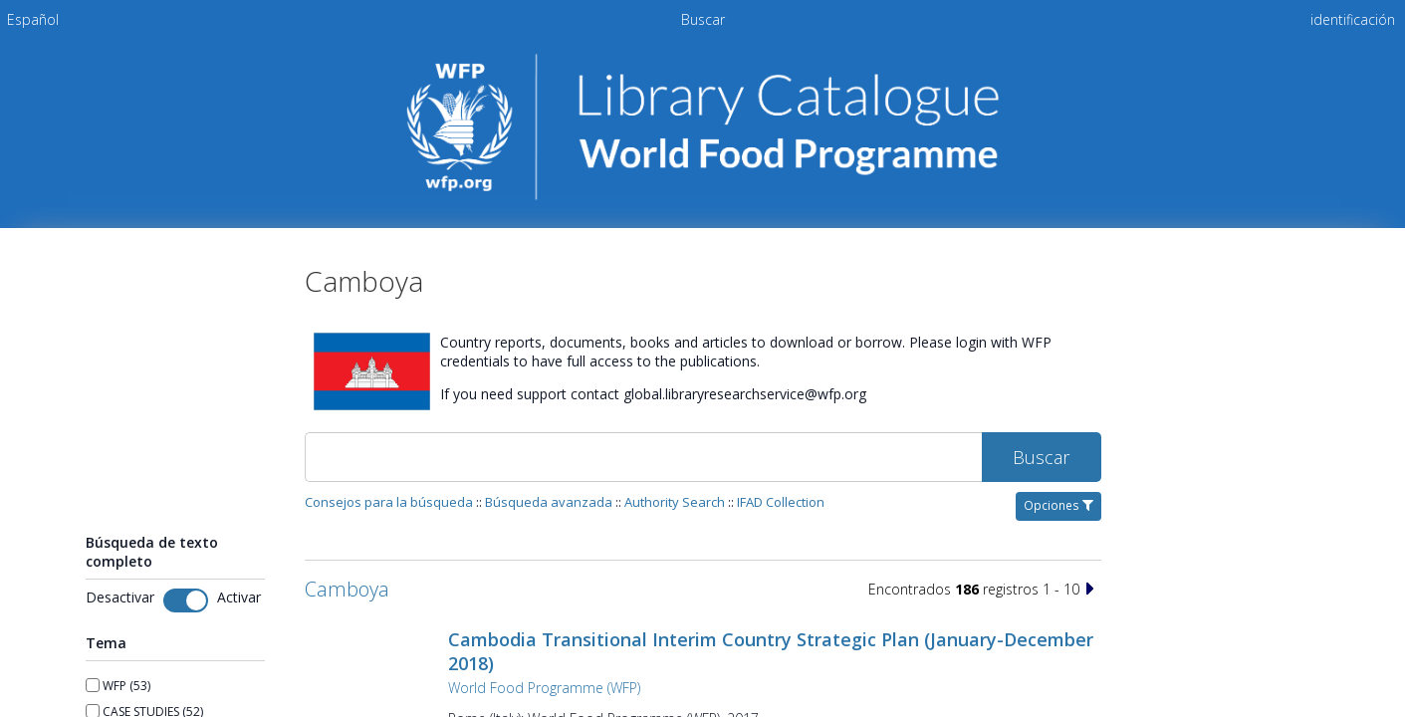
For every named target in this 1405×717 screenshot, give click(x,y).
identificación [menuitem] (1352, 19)
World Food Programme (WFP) (544, 687)
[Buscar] (643, 457)
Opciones (1058, 505)
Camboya (347, 589)
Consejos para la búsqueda (389, 502)
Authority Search (674, 502)
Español (33, 19)
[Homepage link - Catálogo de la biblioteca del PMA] (702, 195)
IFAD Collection (780, 502)
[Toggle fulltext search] (185, 600)
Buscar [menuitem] (703, 19)
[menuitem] (33, 19)
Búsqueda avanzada (548, 502)
